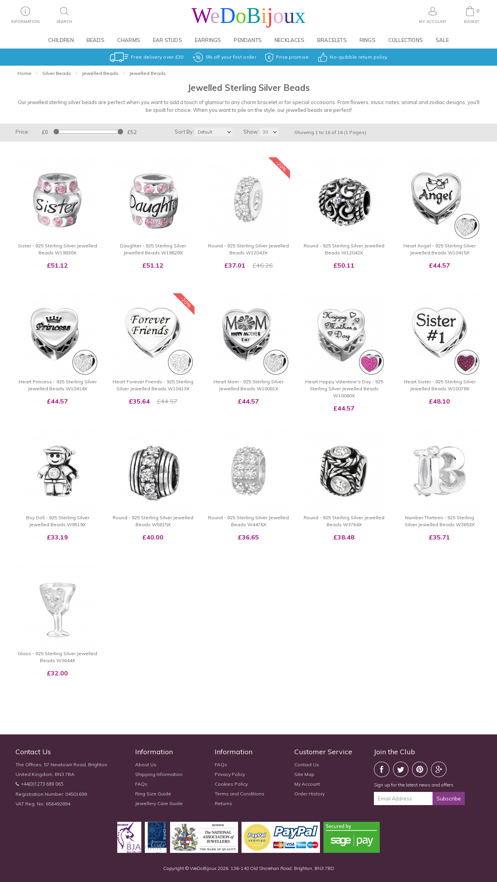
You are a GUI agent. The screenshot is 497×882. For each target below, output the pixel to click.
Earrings (208, 40)
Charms (128, 40)
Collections (405, 40)
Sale (442, 40)
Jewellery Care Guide (159, 803)
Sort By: (184, 132)
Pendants (248, 40)
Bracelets (332, 40)
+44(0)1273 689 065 (42, 784)
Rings (367, 40)
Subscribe (448, 798)
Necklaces (289, 40)
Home (24, 73)
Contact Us (306, 764)
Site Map (304, 774)
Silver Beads (56, 73)
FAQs (141, 784)
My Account (307, 784)
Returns (223, 803)
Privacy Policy (230, 774)
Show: (251, 132)
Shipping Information (158, 774)
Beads (95, 40)
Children (61, 40)
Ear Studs (167, 40)
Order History (309, 794)
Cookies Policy (231, 784)
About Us (145, 764)
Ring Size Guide (153, 794)
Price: (22, 132)
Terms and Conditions (239, 794)
